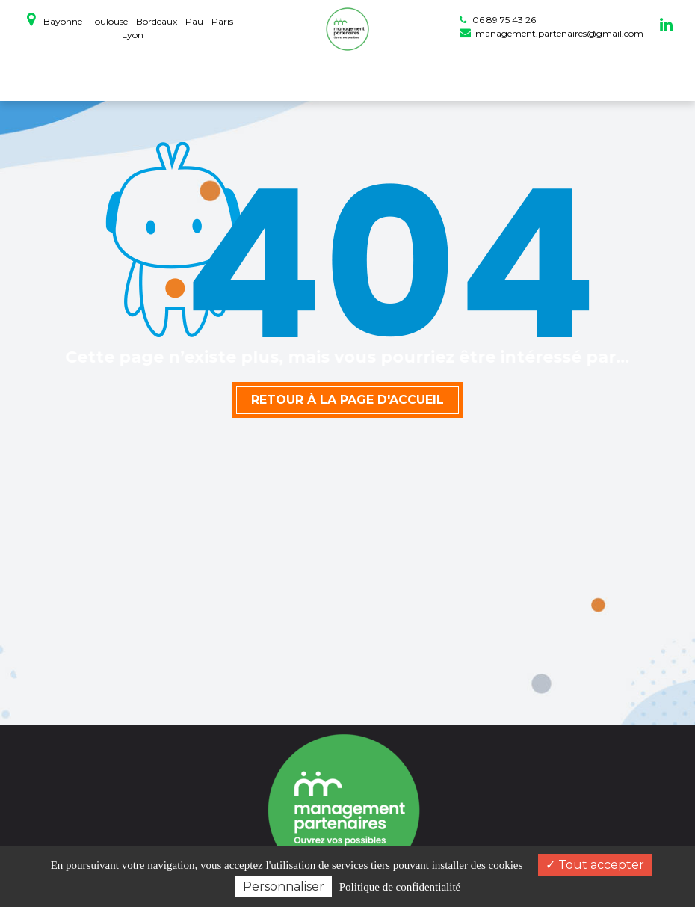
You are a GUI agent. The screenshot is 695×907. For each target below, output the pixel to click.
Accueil (143, 76)
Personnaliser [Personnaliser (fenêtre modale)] (283, 886)
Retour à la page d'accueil (347, 400)
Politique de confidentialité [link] (399, 887)
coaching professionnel (239, 76)
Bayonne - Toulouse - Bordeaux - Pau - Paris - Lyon (133, 26)
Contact (549, 76)
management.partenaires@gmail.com (551, 33)
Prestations (346, 76)
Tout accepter (595, 865)
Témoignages (422, 76)
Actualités (492, 76)
